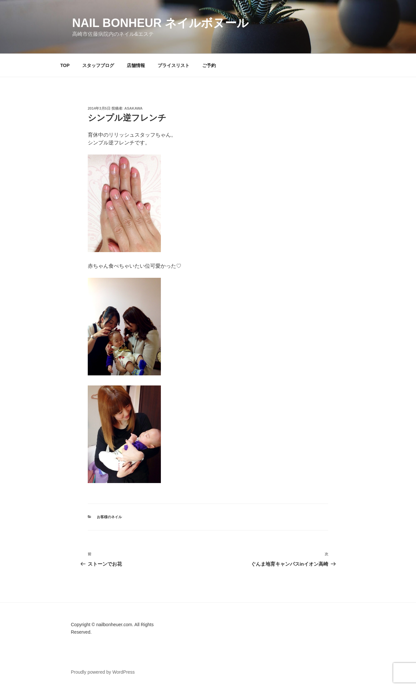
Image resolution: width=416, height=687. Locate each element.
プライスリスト (173, 65)
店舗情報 (136, 65)
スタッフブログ (98, 65)
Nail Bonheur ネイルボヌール (160, 23)
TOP (65, 65)
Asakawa (133, 108)
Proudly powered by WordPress (103, 672)
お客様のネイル (109, 517)
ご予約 (209, 65)
